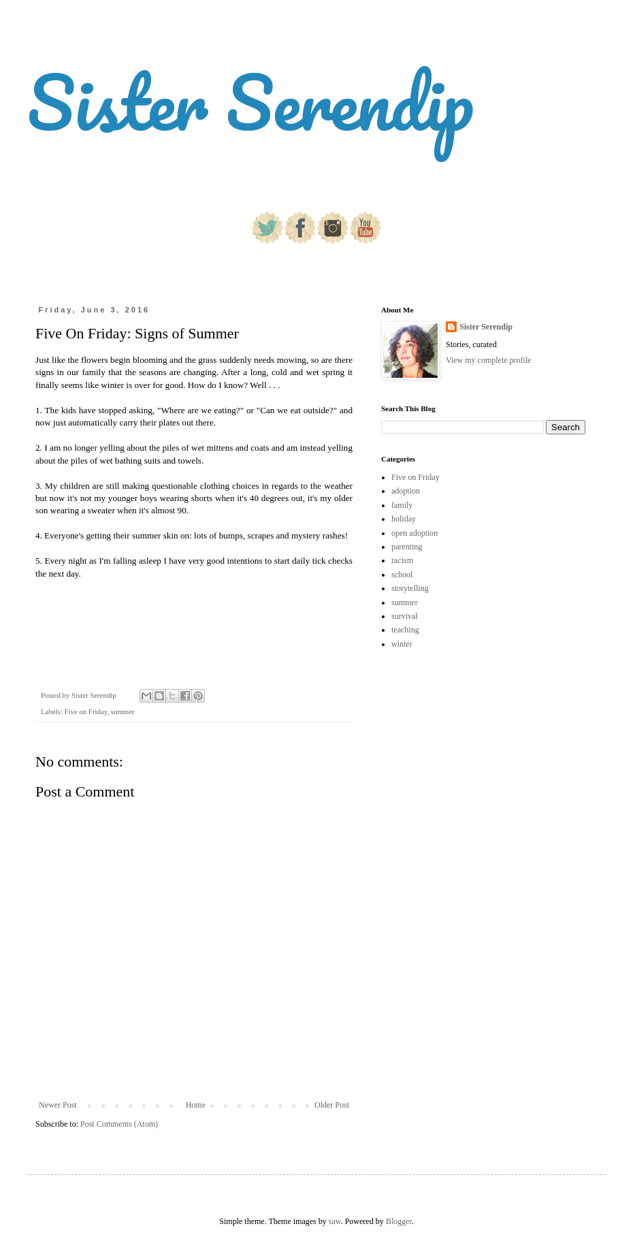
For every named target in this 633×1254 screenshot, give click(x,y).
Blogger (399, 1221)
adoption (405, 491)
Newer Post (58, 1105)
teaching (405, 629)
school (401, 574)
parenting (406, 546)
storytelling (410, 588)
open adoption (414, 533)
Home (196, 1105)
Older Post (331, 1105)
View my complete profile (489, 360)
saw (335, 1221)
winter (401, 644)
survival (404, 616)
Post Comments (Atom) (119, 1124)
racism (402, 560)
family (401, 505)
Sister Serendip (250, 101)
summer (123, 711)
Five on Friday (85, 711)
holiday (403, 519)
